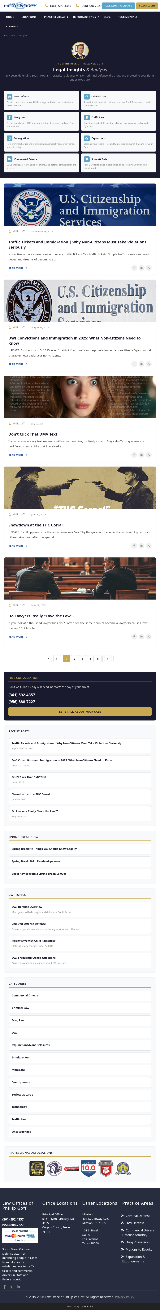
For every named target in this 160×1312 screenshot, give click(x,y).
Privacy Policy (124, 1298)
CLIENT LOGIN (147, 5)
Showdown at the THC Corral (35, 525)
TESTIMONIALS (127, 17)
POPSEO (88, 1308)
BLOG (107, 17)
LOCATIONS (29, 17)
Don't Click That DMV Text (32, 434)
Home (7, 35)
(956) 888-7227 (88, 6)
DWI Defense (135, 1224)
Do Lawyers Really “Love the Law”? (41, 615)
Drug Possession (138, 1244)
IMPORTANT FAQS (84, 17)
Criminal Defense (138, 1217)
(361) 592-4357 (58, 6)
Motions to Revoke (139, 1251)
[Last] (108, 658)
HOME (10, 17)
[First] (56, 658)
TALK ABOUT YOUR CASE (118, 5)
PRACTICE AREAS (55, 17)
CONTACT (12, 26)
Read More (18, 268)
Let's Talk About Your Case (80, 711)
